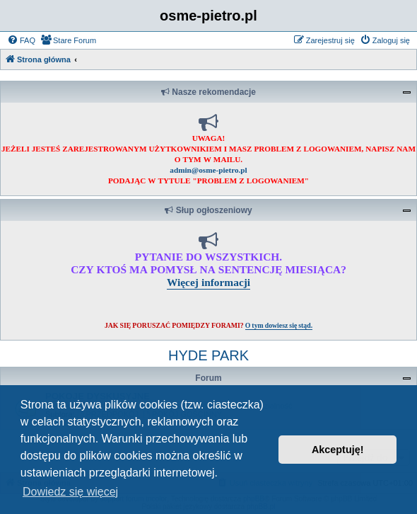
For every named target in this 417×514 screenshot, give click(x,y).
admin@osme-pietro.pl (208, 170)
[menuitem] (21, 40)
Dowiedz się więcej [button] (70, 492)
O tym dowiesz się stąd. (278, 325)
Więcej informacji (208, 282)
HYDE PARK (208, 355)
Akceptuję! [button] (338, 449)
